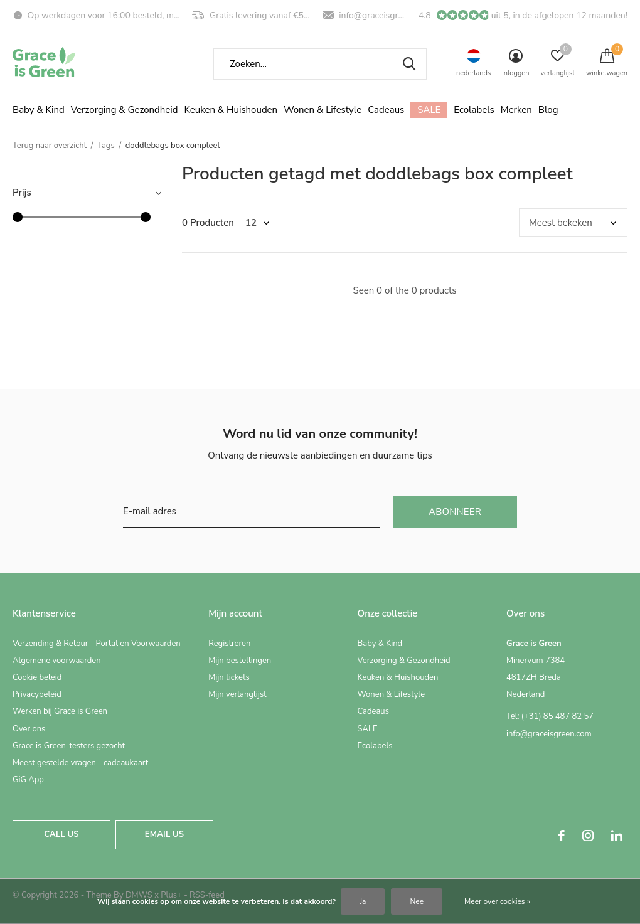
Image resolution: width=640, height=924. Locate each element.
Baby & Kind (39, 110)
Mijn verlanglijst (237, 694)
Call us (61, 834)
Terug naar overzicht (50, 145)
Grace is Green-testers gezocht (69, 745)
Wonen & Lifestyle (322, 110)
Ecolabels (474, 110)
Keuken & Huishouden (231, 110)
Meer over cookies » (497, 901)
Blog (548, 110)
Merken (516, 110)
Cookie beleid (37, 677)
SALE (428, 110)
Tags (106, 145)
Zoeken (409, 64)
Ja (363, 901)
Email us (164, 834)
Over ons (29, 729)
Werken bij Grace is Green (60, 711)
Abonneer (455, 512)
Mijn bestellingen (239, 660)
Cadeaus (386, 110)
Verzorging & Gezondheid (124, 110)
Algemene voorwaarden (57, 660)
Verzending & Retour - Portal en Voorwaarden (97, 643)
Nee (417, 901)
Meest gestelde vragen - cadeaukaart (80, 762)
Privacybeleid (37, 694)
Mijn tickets (229, 677)
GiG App (28, 779)
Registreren (229, 643)
